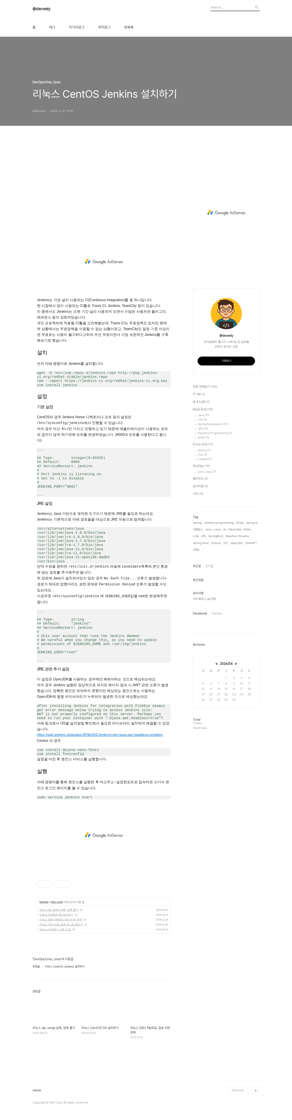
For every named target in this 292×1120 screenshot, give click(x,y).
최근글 (197, 566)
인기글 (209, 566)
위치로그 (104, 27)
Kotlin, (247, 529)
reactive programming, (219, 522)
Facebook (200, 613)
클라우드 (200, 479)
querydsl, (237, 543)
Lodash (205, 459)
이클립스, (198, 529)
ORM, (196, 549)
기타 (198, 494)
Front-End (203, 444)
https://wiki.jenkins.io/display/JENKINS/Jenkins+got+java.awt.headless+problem (100, 735)
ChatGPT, (251, 543)
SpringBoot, (216, 536)
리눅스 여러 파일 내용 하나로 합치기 (61, 924)
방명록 (129, 27)
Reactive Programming (215, 433)
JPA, (203, 536)
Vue (202, 454)
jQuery (204, 450)
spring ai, (252, 522)
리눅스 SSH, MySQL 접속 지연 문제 (60, 919)
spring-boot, (201, 543)
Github (37, 1090)
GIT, (226, 543)
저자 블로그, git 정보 (204, 599)
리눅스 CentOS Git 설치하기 (56, 914)
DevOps (44, 902)
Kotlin (203, 437)
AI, (224, 529)
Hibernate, (235, 529)
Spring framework (213, 424)
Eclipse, (216, 543)
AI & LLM (201, 402)
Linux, (217, 529)
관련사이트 (237, 1090)
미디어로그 (77, 27)
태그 (52, 27)
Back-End (203, 409)
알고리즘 (200, 486)
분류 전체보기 (205, 387)
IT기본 (199, 394)
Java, (208, 529)
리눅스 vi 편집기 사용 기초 (55, 929)
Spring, (197, 522)
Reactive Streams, (238, 536)
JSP (202, 419)
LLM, (196, 536)
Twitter (217, 613)
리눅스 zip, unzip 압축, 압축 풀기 (58, 909)
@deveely (42, 9)
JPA (203, 428)
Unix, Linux (57, 902)
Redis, (240, 522)
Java (203, 415)
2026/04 (226, 664)
